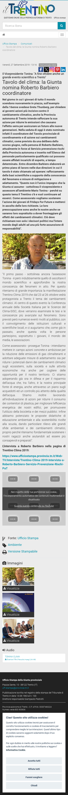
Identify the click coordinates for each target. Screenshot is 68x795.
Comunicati (26, 43)
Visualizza (11, 588)
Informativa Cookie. (16, 750)
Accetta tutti (34, 761)
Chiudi (34, 785)
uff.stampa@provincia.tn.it (15, 688)
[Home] (3, 35)
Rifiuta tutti (34, 769)
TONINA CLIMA (12, 656)
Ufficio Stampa (9, 43)
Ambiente (15, 545)
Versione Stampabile (22, 551)
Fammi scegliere (34, 777)
